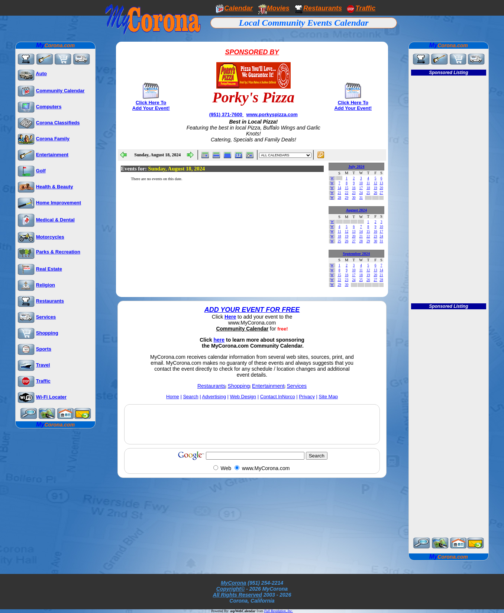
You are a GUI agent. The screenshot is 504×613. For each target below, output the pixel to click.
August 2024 (356, 210)
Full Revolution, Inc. (278, 611)
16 (353, 188)
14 (339, 188)
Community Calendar (60, 90)
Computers (49, 106)
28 (339, 197)
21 (339, 193)
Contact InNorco (277, 396)
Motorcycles (50, 237)
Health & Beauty (54, 186)
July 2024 (356, 167)
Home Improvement (58, 202)
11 (368, 183)
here (219, 340)
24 (361, 193)
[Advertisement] (252, 424)
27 (381, 193)
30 (353, 197)
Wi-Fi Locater (51, 397)
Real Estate (49, 269)
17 (361, 188)
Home (172, 396)
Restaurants (322, 8)
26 (375, 193)
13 (381, 183)
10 (361, 183)
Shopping (47, 333)
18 (368, 188)
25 (368, 193)
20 (381, 188)
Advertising (214, 396)
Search (190, 396)
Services (46, 317)
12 (375, 183)
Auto (41, 73)
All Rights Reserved (237, 595)
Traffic (43, 381)
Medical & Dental (55, 220)
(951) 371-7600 (226, 114)
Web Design (243, 396)
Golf (41, 170)
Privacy (307, 396)
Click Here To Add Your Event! (151, 105)
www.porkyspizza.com (272, 114)
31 (361, 197)
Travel (43, 365)
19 (375, 188)
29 (346, 197)
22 (346, 193)
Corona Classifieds (58, 122)
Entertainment (52, 154)
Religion (45, 285)
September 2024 (356, 254)
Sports (43, 349)
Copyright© (230, 589)
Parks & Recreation (58, 252)
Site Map (328, 396)
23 (353, 193)
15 (346, 188)
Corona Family (53, 138)
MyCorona (233, 583)
